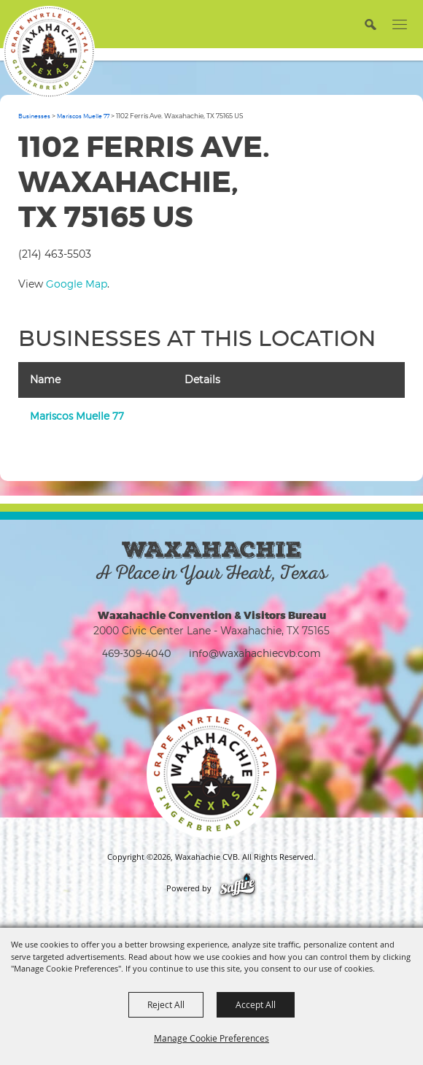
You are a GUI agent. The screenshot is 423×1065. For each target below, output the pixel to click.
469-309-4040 (136, 653)
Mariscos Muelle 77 (83, 116)
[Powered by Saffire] (237, 888)
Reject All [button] (166, 1004)
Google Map (76, 283)
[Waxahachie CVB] (49, 52)
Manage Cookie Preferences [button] (211, 1038)
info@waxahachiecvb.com (255, 653)
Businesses (34, 116)
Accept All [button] (256, 1004)
